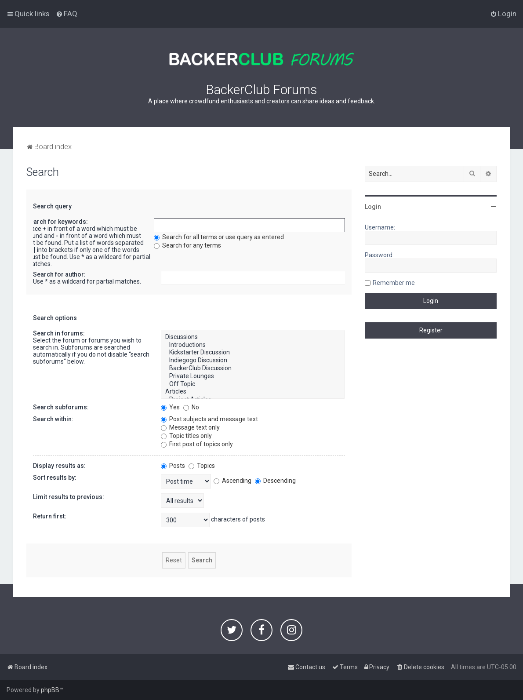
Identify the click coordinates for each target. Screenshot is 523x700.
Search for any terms (187, 245)
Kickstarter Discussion (252, 353)
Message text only (190, 427)
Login (373, 206)
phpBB (50, 689)
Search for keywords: (57, 221)
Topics (202, 465)
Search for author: (59, 274)
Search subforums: (61, 407)
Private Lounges (252, 376)
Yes (170, 407)
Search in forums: (59, 333)
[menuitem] (66, 13)
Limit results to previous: (68, 496)
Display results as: (59, 465)
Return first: (49, 516)
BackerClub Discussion (252, 368)
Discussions (252, 337)
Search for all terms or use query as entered (219, 237)
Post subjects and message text (209, 419)
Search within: (53, 419)
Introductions (252, 345)
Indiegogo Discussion (252, 361)
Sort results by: (54, 477)
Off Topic (252, 384)
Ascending (232, 480)
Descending (275, 480)
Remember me (394, 282)
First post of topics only (197, 444)
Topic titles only (186, 435)
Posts (173, 465)
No (191, 407)
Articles (252, 392)
